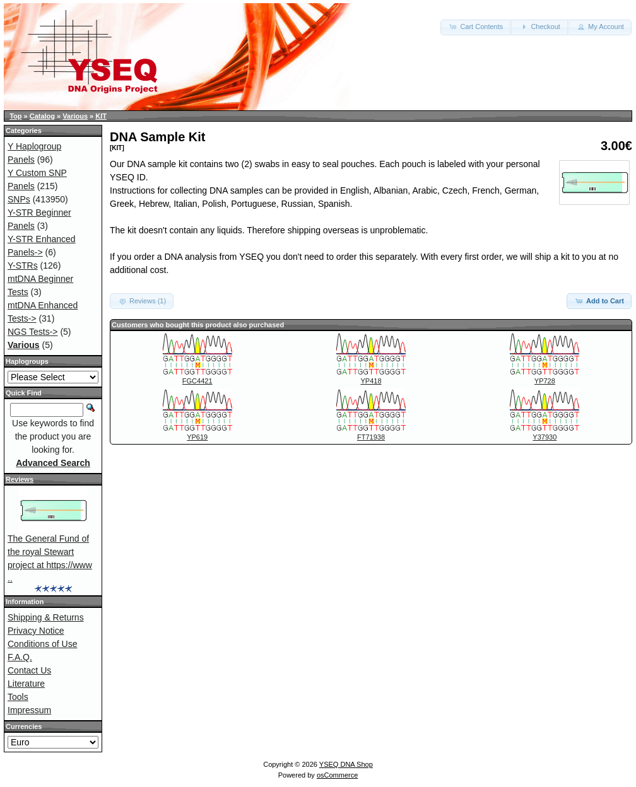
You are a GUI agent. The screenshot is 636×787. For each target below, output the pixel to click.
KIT (101, 116)
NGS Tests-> (33, 332)
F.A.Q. (20, 657)
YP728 (544, 381)
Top (15, 116)
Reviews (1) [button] (141, 301)
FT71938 (371, 437)
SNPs (19, 199)
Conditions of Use (43, 644)
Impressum (29, 710)
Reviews (19, 479)
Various (75, 116)
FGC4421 (197, 381)
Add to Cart (599, 301)
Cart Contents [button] (475, 26)
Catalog (42, 116)
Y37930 (544, 437)
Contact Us (29, 670)
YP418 (370, 381)
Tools (18, 697)
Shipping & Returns (46, 617)
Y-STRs (23, 265)
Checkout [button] (539, 26)
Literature (26, 684)
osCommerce (337, 775)
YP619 (197, 437)
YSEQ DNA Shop (346, 764)
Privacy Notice (36, 631)
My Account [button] (600, 26)
